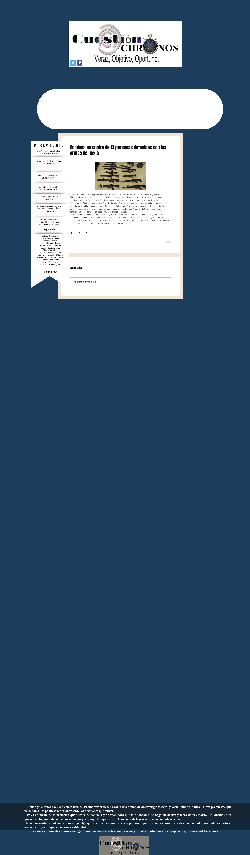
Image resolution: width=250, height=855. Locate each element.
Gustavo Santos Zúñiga (50, 248)
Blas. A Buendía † (50, 250)
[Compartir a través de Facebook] (71, 232)
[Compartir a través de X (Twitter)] (78, 232)
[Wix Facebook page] (79, 63)
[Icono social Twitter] (73, 63)
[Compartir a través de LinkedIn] (86, 232)
